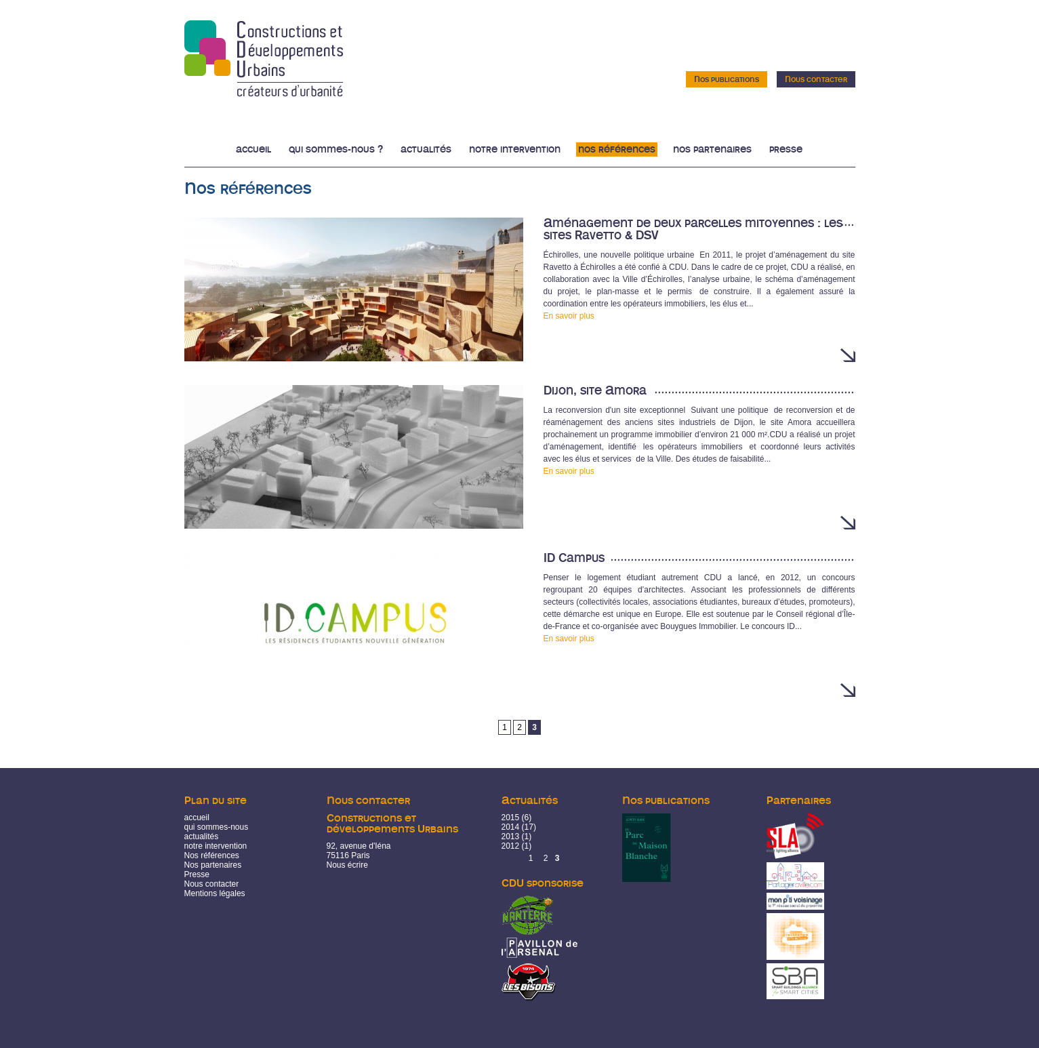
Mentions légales (214, 893)
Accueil (253, 149)
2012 (511, 846)
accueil (196, 817)
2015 (511, 817)
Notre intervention (515, 149)
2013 (511, 836)
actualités (201, 836)
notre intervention (215, 846)
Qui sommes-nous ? (336, 149)
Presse (785, 149)
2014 (511, 827)
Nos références (616, 149)
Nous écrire (347, 865)
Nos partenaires (712, 149)
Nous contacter (816, 79)
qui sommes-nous (216, 827)
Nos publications (726, 79)
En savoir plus (569, 316)
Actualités (426, 149)
